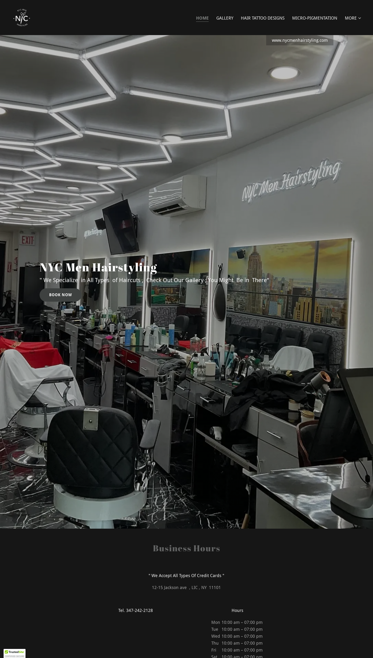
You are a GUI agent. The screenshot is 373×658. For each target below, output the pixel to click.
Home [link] (202, 18)
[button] (353, 18)
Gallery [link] (224, 18)
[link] (21, 17)
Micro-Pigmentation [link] (314, 18)
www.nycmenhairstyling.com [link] (300, 40)
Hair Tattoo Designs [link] (263, 18)
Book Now (60, 295)
